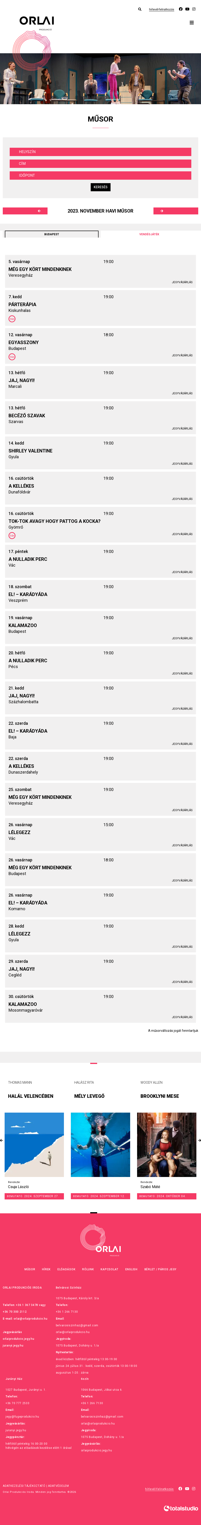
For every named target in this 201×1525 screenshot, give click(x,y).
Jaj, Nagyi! (22, 380)
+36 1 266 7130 (67, 1311)
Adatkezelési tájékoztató (24, 1485)
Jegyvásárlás (182, 282)
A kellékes (21, 486)
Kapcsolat (109, 1269)
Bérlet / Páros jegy (160, 1269)
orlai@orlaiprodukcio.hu (31, 1318)
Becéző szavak (27, 415)
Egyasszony (24, 342)
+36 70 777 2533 (18, 1403)
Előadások (66, 1269)
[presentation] (1, 1140)
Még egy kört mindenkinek (40, 269)
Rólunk (88, 1269)
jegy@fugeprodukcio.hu (22, 1416)
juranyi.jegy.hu (13, 1345)
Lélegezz (19, 832)
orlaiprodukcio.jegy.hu (18, 1338)
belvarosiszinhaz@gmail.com (77, 1325)
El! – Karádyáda (28, 594)
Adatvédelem (58, 1485)
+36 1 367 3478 (27, 1305)
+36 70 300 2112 (15, 1311)
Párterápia (22, 304)
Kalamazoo (23, 625)
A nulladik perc (28, 559)
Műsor (29, 1269)
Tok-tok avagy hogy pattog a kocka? (55, 521)
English (131, 1269)
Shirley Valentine (30, 451)
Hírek (46, 1269)
